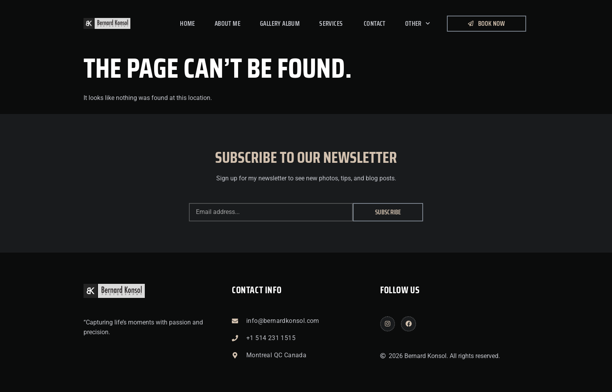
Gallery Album (280, 23)
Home (187, 23)
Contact (375, 23)
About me (227, 23)
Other (417, 23)
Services (331, 23)
